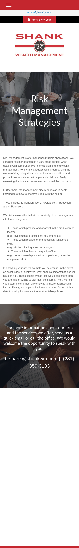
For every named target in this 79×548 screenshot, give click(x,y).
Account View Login (39, 19)
